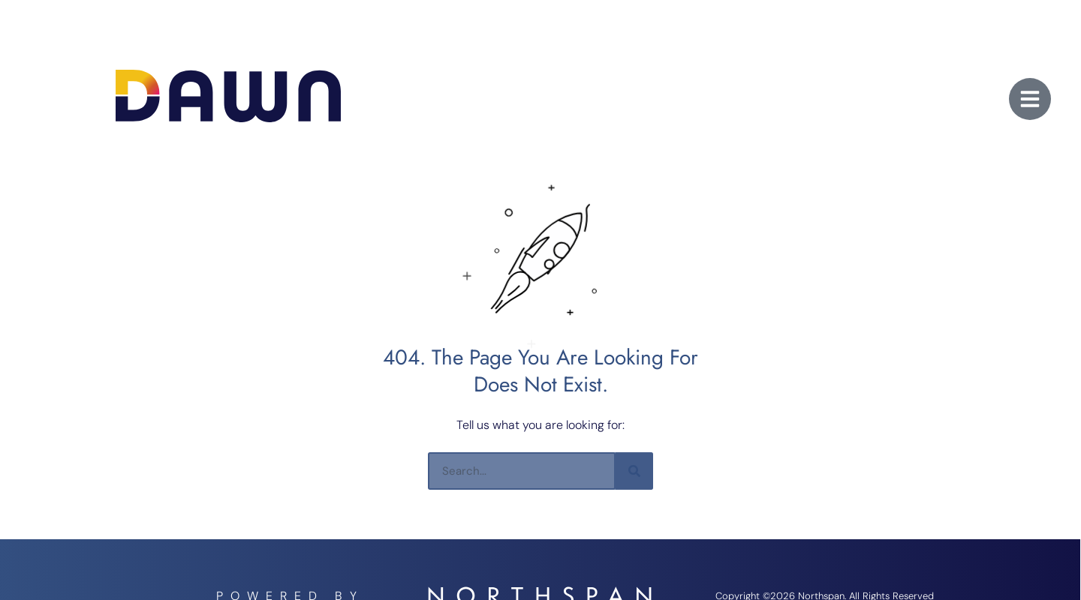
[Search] (634, 471)
